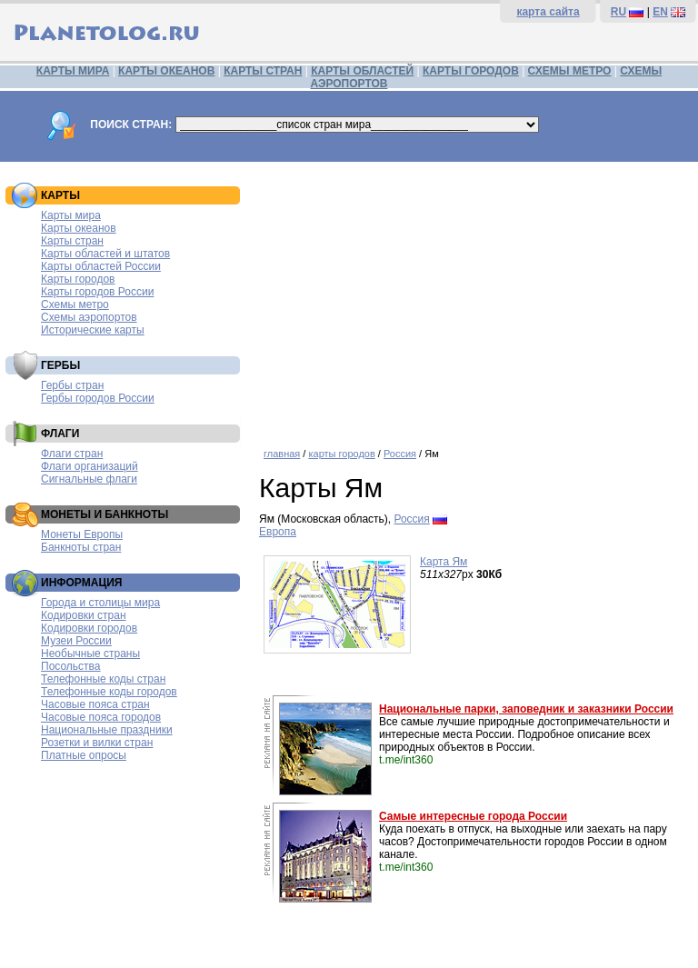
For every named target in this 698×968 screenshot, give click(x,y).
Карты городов (78, 279)
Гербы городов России (98, 398)
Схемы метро (75, 304)
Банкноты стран (81, 547)
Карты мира (71, 215)
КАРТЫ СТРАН (263, 71)
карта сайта (547, 11)
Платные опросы (83, 755)
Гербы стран (72, 385)
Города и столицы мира (100, 602)
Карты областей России (101, 266)
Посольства (71, 666)
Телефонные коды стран (103, 679)
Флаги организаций (89, 466)
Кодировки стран (83, 615)
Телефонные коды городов (109, 691)
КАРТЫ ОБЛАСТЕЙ (362, 71)
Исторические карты (93, 330)
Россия (400, 453)
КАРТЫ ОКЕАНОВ (166, 71)
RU (618, 11)
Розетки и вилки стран (97, 742)
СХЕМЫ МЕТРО (570, 71)
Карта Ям (443, 561)
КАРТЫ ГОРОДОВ (471, 71)
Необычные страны (90, 653)
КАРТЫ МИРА (72, 71)
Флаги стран (72, 453)
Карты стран (72, 241)
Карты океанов (78, 228)
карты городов (341, 453)
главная (282, 453)
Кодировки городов (89, 628)
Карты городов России (97, 291)
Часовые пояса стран (95, 704)
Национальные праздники (107, 730)
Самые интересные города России (473, 816)
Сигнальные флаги (89, 479)
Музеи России (76, 640)
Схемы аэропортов (89, 317)
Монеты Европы (82, 534)
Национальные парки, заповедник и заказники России (526, 709)
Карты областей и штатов (105, 253)
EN (660, 11)
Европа (277, 531)
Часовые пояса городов (101, 717)
